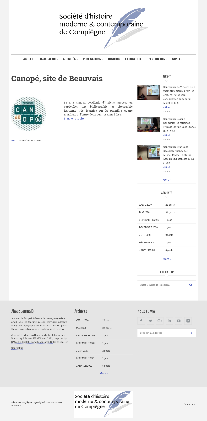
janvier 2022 (147, 250)
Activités (69, 59)
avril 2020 (145, 204)
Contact (178, 59)
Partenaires (156, 59)
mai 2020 (144, 212)
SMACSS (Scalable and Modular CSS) (32, 341)
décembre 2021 (148, 242)
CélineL (166, 107)
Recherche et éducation (124, 59)
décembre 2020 (148, 227)
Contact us (17, 347)
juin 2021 (145, 234)
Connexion (189, 404)
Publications (92, 59)
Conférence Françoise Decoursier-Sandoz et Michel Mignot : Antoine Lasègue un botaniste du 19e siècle (178, 154)
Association (47, 59)
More (166, 179)
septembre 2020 (149, 219)
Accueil (28, 59)
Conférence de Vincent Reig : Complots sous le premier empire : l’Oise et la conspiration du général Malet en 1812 (179, 94)
